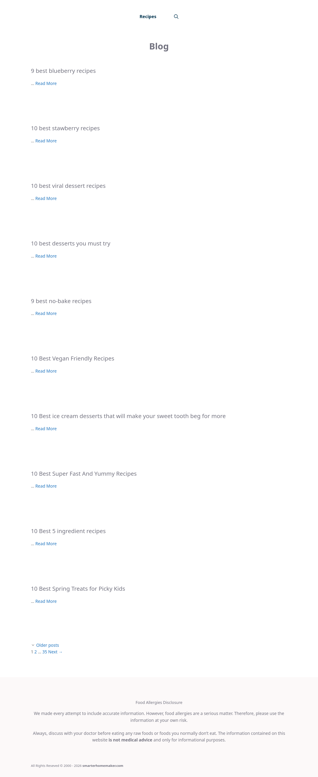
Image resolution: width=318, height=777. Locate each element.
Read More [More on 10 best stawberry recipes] (46, 141)
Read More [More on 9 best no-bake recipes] (46, 313)
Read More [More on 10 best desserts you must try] (46, 256)
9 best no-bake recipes (61, 301)
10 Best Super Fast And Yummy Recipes (84, 473)
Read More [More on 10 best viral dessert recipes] (46, 198)
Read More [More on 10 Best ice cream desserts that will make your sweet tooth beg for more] (46, 429)
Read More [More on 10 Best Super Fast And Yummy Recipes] (46, 486)
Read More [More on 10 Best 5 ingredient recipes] (46, 544)
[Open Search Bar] (176, 16)
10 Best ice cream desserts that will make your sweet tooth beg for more (128, 416)
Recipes (148, 16)
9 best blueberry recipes (63, 71)
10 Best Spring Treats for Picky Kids (78, 588)
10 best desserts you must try (70, 243)
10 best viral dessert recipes (68, 186)
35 (44, 652)
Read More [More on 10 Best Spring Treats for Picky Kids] (46, 601)
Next (55, 652)
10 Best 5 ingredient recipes (68, 531)
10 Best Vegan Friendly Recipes (72, 358)
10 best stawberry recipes (65, 128)
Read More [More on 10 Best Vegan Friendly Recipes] (46, 371)
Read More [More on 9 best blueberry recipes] (46, 83)
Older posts (47, 645)
